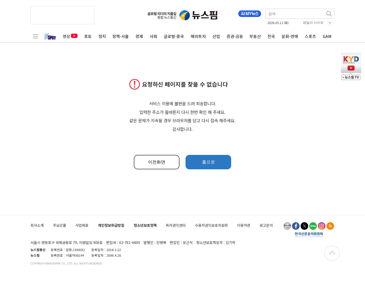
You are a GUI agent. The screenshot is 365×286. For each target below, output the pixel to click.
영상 (70, 36)
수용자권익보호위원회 (211, 225)
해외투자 (198, 36)
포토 (88, 36)
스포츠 (310, 36)
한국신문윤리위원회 (309, 234)
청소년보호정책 (145, 225)
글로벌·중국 (174, 36)
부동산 (255, 36)
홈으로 (208, 162)
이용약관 (243, 225)
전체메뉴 (35, 36)
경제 (139, 36)
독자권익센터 (176, 225)
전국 (271, 36)
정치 (102, 36)
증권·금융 (235, 36)
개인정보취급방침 (111, 225)
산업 (216, 36)
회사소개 (37, 225)
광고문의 (266, 225)
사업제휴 (81, 225)
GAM (327, 36)
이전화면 (156, 162)
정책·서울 (120, 36)
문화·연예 (290, 36)
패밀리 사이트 (313, 23)
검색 (329, 14)
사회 (153, 36)
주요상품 (59, 225)
